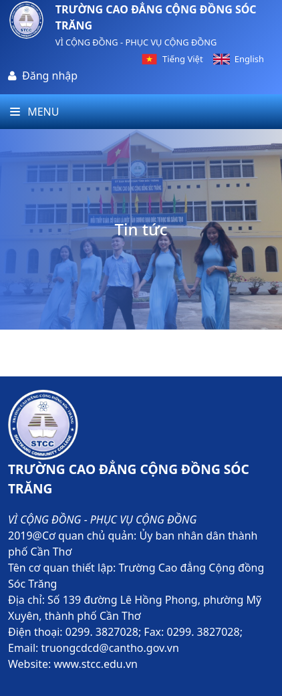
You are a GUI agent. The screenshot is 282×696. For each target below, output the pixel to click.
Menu (34, 111)
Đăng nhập (50, 75)
